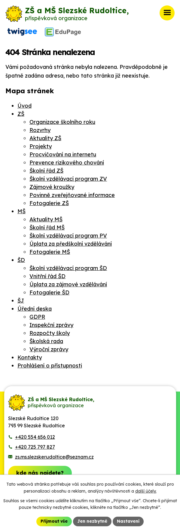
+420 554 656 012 (35, 437)
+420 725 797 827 (35, 447)
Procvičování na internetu (62, 154)
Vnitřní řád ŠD (47, 276)
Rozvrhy (39, 130)
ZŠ (20, 113)
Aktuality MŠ (46, 219)
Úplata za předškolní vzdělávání (70, 243)
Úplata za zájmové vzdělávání (68, 284)
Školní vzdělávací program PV (68, 235)
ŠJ (20, 300)
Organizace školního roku (62, 121)
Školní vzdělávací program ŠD (68, 268)
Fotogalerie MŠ (49, 251)
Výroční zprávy (48, 349)
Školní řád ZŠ (46, 170)
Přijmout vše (54, 521)
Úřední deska (34, 308)
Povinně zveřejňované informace (72, 195)
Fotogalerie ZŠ (49, 203)
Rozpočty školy (49, 333)
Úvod (24, 105)
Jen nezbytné (92, 521)
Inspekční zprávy (51, 324)
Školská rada (46, 341)
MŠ (21, 211)
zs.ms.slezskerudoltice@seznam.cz (54, 457)
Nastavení (128, 521)
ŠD (21, 260)
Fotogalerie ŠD (49, 292)
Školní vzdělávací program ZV (68, 178)
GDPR (37, 316)
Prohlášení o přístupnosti (49, 365)
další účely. (146, 491)
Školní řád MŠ (47, 227)
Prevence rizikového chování (66, 162)
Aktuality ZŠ (45, 138)
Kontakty (29, 357)
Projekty (40, 146)
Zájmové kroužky (51, 186)
